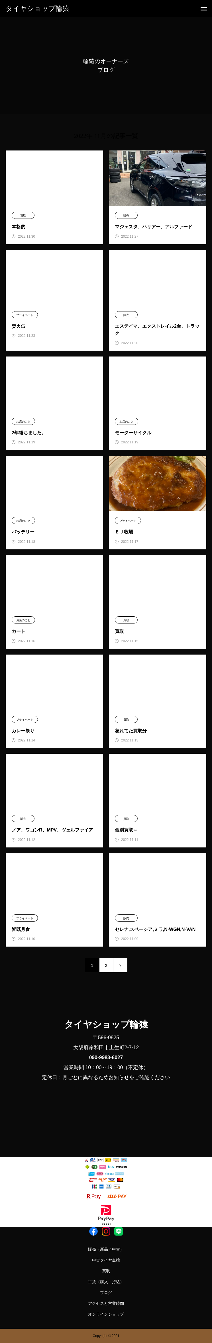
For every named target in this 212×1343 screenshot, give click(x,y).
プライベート (24, 315)
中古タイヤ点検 (106, 1260)
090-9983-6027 (106, 1057)
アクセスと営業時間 (106, 1303)
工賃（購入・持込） (106, 1281)
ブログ (106, 1292)
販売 (126, 215)
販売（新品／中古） (106, 1249)
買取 (23, 215)
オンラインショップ (106, 1314)
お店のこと (23, 421)
